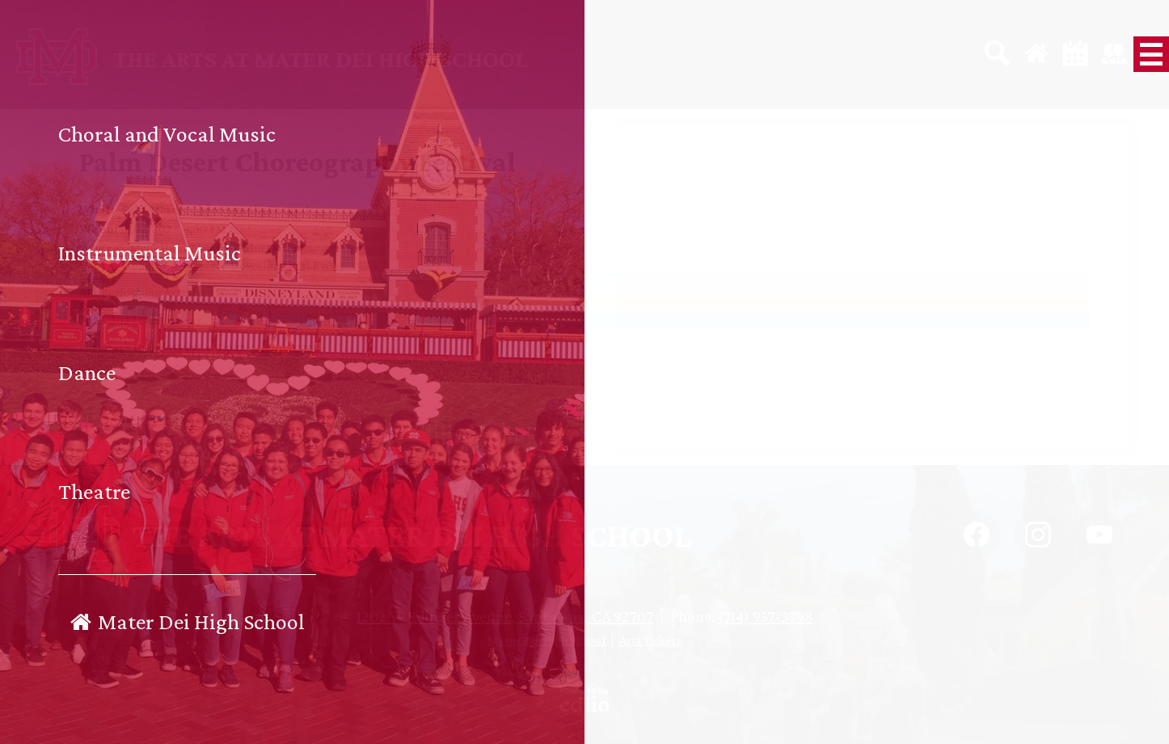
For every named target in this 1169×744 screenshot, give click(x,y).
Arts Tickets (650, 640)
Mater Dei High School (546, 640)
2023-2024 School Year (140, 320)
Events (97, 278)
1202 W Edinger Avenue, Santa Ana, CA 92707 (505, 616)
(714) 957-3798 (765, 616)
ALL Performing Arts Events (152, 292)
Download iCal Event (287, 265)
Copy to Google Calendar (147, 265)
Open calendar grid (269, 346)
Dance (96, 306)
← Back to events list (145, 346)
